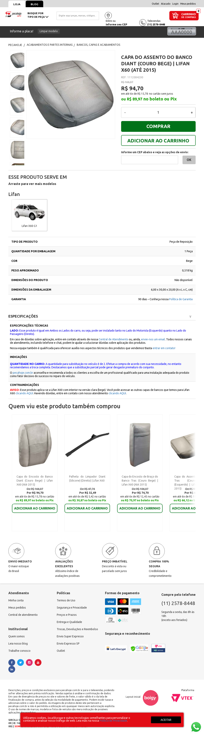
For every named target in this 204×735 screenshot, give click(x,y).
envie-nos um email (153, 339)
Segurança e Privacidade (72, 607)
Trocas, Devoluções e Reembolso (77, 629)
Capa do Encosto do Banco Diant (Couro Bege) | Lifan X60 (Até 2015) (35, 480)
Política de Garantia (181, 299)
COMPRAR (158, 126)
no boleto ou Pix (160, 99)
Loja (16, 4)
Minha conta (16, 600)
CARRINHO (188, 14)
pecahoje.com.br (23, 372)
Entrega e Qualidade (69, 622)
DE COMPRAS (188, 17)
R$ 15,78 (142, 93)
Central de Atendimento (113, 339)
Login (175, 3)
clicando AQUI (24, 393)
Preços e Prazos (67, 614)
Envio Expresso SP (68, 643)
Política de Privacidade (113, 720)
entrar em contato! (164, 348)
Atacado (166, 3)
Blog (34, 4)
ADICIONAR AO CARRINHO (158, 140)
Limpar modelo (49, 31)
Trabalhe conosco (19, 650)
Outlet (155, 3)
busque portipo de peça (37, 15)
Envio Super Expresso (70, 636)
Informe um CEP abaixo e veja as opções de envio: (154, 152)
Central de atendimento (23, 614)
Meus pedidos (188, 3)
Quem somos (16, 636)
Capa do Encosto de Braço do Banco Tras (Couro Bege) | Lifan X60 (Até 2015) (140, 480)
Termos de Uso (66, 600)
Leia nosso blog (18, 643)
